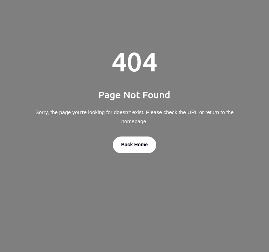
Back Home (134, 144)
